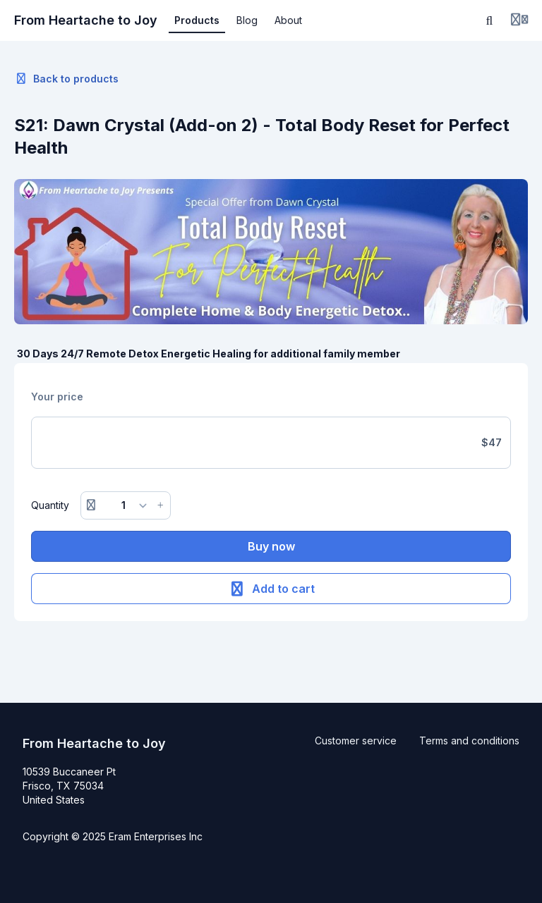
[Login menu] (519, 20)
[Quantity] (126, 505)
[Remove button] (91, 505)
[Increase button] (160, 505)
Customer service (356, 741)
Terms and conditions (469, 741)
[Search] (489, 20)
